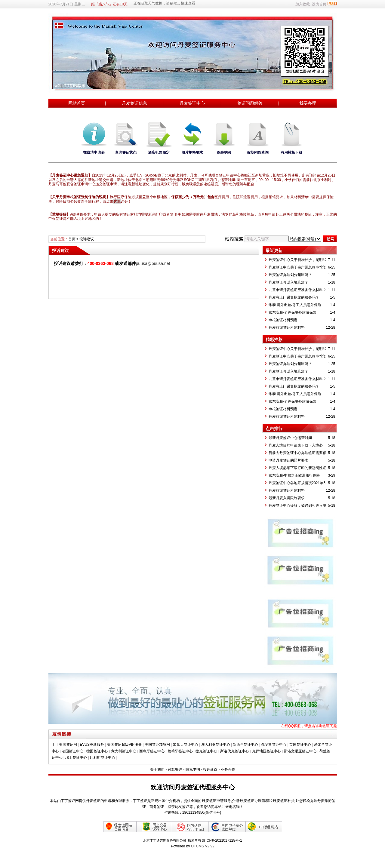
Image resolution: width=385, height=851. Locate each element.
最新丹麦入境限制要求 (287, 498)
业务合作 (228, 769)
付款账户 (175, 769)
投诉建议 (210, 769)
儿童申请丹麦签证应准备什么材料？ (297, 290)
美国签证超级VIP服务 (124, 744)
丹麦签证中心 (192, 103)
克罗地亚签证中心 (266, 751)
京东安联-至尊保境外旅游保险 (293, 312)
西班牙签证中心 (152, 751)
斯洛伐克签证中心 (234, 751)
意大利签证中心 (123, 751)
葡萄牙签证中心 (180, 751)
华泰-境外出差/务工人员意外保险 (295, 305)
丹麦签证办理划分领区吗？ (290, 275)
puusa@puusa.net (153, 263)
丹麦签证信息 (134, 103)
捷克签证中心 (206, 751)
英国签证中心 (300, 744)
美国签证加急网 (157, 744)
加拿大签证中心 (185, 744)
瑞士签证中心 (76, 757)
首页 (71, 239)
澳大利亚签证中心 (215, 744)
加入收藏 (302, 4)
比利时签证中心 (102, 757)
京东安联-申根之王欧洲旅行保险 (294, 475)
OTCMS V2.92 (202, 846)
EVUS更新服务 (92, 744)
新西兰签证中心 (245, 744)
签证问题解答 (250, 103)
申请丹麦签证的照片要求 (288, 460)
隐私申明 (193, 769)
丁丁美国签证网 (64, 744)
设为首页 (319, 4)
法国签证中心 (72, 751)
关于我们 (157, 769)
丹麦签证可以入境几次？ (288, 282)
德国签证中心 (97, 751)
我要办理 (307, 103)
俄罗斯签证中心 (273, 744)
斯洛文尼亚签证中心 (300, 751)
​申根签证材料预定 (283, 320)
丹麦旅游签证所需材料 (287, 327)
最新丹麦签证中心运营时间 (290, 438)
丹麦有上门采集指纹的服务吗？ (294, 297)
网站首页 (76, 103)
